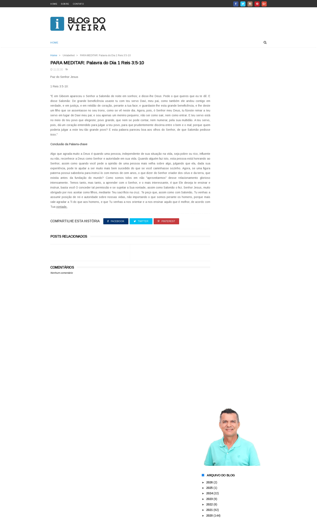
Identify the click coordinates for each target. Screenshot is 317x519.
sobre (65, 4)
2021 (209, 158)
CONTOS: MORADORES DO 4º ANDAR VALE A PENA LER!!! (234, 315)
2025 (209, 136)
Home (54, 42)
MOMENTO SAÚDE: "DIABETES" (230, 273)
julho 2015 (216, 395)
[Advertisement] (122, 376)
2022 (209, 153)
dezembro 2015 (219, 196)
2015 (209, 191)
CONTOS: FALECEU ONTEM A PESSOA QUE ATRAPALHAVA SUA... (234, 257)
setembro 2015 (219, 213)
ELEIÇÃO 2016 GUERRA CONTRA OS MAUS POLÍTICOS (233, 266)
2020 (209, 163)
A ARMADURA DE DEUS (238, 432)
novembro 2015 (219, 201)
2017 (209, 180)
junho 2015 (217, 401)
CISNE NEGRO (233, 469)
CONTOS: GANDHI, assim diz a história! (235, 307)
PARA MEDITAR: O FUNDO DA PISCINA (234, 287)
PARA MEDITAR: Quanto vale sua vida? (234, 232)
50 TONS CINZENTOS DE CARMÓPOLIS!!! (237, 302)
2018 (209, 175)
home (53, 4)
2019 (209, 169)
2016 (209, 186)
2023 (209, 147)
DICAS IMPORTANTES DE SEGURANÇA (235, 340)
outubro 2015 (218, 207)
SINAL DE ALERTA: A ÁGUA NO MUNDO (234, 383)
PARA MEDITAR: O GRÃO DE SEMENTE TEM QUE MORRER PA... (235, 248)
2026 (209, 130)
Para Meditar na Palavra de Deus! (230, 389)
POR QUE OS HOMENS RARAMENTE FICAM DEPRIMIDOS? (233, 239)
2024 (209, 141)
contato (78, 4)
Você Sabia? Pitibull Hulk (224, 377)
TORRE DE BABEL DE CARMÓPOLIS (233, 363)
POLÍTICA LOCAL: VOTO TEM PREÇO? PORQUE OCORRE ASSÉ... (234, 370)
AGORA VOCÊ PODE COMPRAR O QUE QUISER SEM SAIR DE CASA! (244, 455)
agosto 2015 (217, 218)
